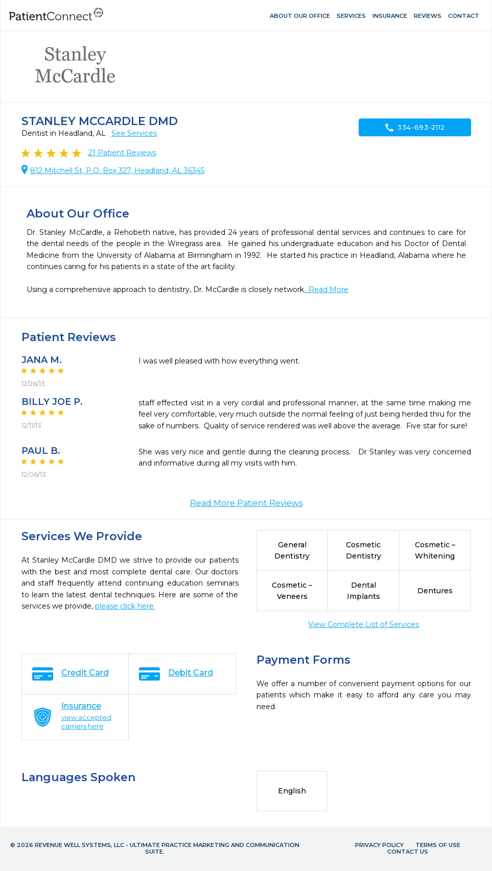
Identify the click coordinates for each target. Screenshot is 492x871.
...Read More (326, 289)
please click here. (125, 606)
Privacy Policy (379, 845)
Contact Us (407, 851)
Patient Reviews (122, 152)
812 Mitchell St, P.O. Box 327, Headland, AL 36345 (117, 170)
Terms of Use (437, 845)
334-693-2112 (414, 128)
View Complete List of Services (363, 624)
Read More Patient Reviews (246, 503)
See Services (134, 133)
